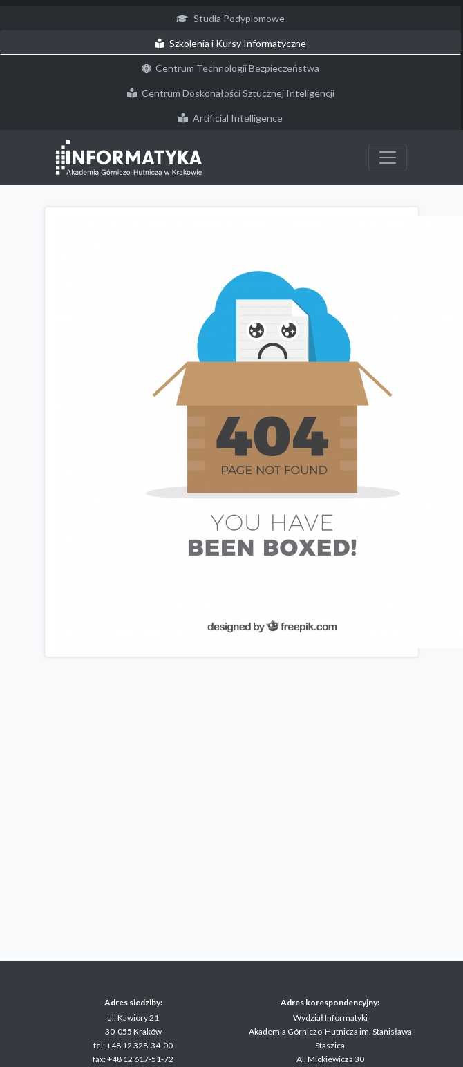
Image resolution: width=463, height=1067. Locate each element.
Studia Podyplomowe (230, 18)
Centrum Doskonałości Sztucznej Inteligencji (230, 93)
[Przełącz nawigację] (387, 157)
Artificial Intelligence (230, 118)
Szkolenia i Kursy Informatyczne (230, 43)
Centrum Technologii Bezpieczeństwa (230, 68)
